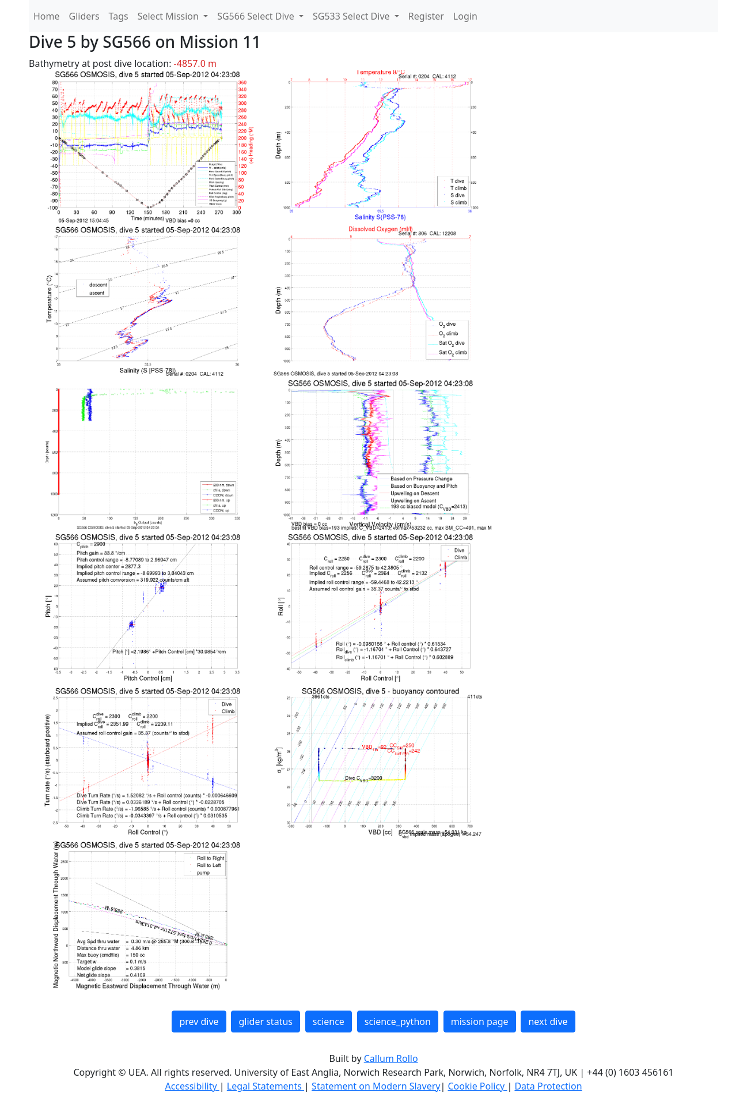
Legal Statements (265, 1086)
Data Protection (548, 1086)
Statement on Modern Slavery (376, 1086)
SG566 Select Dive (257, 16)
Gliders (84, 16)
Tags (118, 16)
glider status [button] (265, 1021)
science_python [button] (398, 1021)
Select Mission (169, 16)
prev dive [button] (198, 1021)
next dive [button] (547, 1021)
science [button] (328, 1021)
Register (426, 16)
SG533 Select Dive (352, 16)
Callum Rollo (391, 1058)
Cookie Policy (477, 1086)
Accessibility (192, 1086)
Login (465, 16)
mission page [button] (480, 1021)
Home (46, 16)
